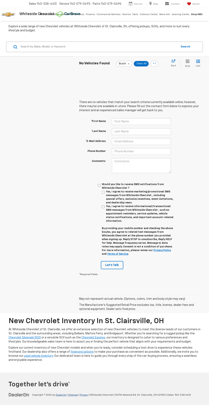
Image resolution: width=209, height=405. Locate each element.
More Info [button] (164, 14)
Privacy (84, 395)
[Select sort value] (174, 63)
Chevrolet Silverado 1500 (25, 337)
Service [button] (126, 14)
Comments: (99, 161)
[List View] (198, 63)
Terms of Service (117, 254)
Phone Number (97, 151)
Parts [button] (135, 14)
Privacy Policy (162, 250)
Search (185, 46)
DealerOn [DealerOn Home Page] (61, 395)
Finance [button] (90, 14)
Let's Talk (112, 265)
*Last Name (98, 131)
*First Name (98, 121)
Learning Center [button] (180, 14)
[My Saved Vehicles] (192, 3)
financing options (82, 351)
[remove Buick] (124, 64)
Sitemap (73, 395)
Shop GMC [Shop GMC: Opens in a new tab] (197, 14)
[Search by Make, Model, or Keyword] (98, 47)
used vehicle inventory (38, 356)
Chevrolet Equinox (93, 337)
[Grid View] (186, 63)
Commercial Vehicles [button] (109, 14)
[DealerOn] (19, 394)
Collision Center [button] (149, 14)
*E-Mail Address (96, 141)
